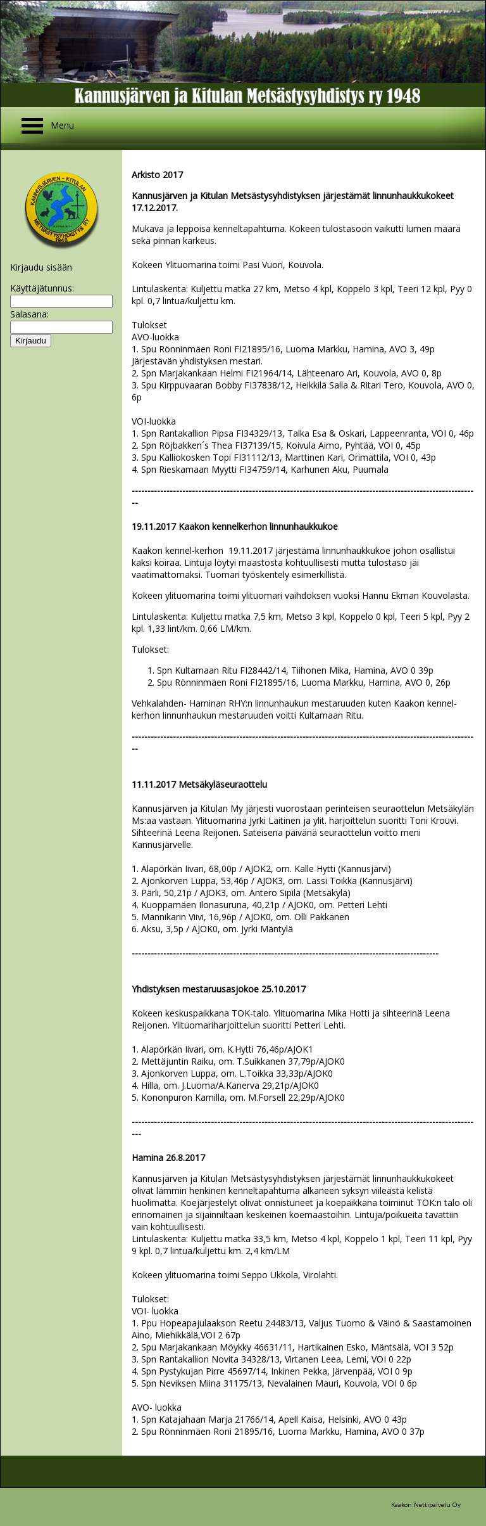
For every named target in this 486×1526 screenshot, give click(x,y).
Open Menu (32, 126)
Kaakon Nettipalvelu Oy (426, 1505)
